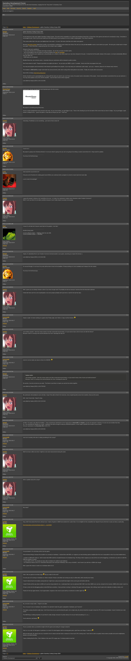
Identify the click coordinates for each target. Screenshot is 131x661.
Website (5, 245)
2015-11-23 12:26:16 (8, 264)
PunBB (126, 656)
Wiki (8, 8)
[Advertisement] (39, 20)
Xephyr (5, 120)
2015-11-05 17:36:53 (8, 169)
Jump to (22, 657)
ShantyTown (6, 89)
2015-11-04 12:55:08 (8, 146)
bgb (56, 52)
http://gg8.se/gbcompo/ (39, 72)
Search (24, 8)
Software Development (33, 27)
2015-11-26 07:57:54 (8, 371)
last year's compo (32, 44)
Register (29, 8)
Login (34, 8)
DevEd (5, 148)
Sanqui (5, 32)
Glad (4, 226)
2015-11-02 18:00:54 (8, 29)
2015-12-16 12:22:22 (8, 624)
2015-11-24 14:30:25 (8, 315)
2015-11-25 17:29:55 (8, 357)
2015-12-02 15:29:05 (8, 392)
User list (19, 8)
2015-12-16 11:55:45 (8, 601)
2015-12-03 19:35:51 (8, 449)
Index (4, 8)
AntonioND (6, 317)
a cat (4, 171)
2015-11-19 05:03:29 (8, 196)
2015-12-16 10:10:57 (8, 549)
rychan (5, 522)
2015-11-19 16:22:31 (8, 251)
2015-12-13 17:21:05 (8, 505)
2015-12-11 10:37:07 (8, 477)
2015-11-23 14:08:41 (8, 287)
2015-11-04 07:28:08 (8, 118)
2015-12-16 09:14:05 (8, 519)
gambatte (62, 52)
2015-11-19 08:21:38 (8, 223)
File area (13, 8)
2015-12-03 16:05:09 (8, 420)
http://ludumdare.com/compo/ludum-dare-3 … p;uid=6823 (37, 525)
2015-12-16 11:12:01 (8, 571)
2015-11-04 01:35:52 (8, 86)
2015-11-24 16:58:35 (8, 329)
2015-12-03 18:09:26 (8, 435)
